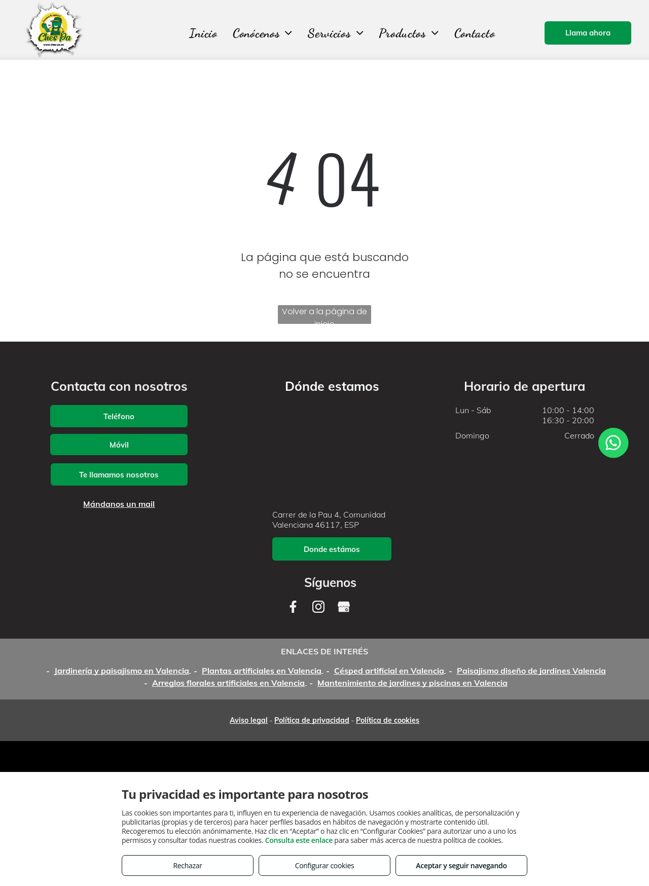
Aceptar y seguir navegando (461, 865)
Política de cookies (387, 720)
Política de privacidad (311, 720)
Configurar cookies (324, 865)
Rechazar (187, 865)
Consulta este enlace (299, 840)
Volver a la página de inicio (324, 315)
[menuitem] (203, 33)
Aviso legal (249, 720)
